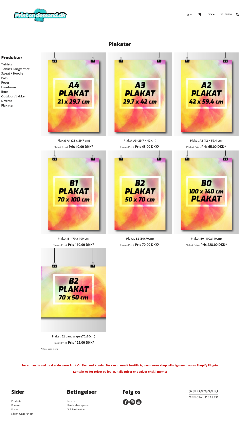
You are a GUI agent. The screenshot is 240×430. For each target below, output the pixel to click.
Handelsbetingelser (78, 405)
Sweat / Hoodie (12, 73)
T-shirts (6, 64)
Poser (5, 82)
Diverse (6, 101)
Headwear (8, 87)
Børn (4, 92)
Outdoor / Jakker (13, 96)
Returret (71, 401)
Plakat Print (61, 147)
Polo (4, 78)
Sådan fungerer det (22, 413)
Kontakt (15, 405)
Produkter (16, 401)
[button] (199, 14)
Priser (14, 409)
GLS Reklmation (76, 409)
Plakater (7, 105)
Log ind (188, 14)
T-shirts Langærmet (15, 69)
